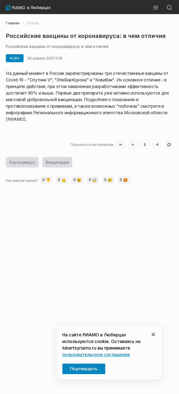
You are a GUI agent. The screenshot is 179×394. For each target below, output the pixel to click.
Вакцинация (57, 162)
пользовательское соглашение (96, 354)
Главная (12, 23)
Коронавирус (22, 162)
